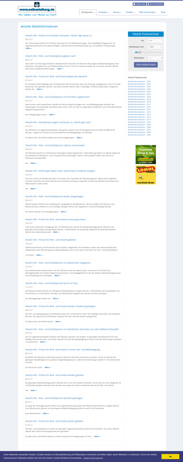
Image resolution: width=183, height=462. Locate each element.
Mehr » (29, 48)
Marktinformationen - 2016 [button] (139, 107)
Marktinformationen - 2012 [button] (139, 117)
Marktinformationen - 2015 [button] (139, 109)
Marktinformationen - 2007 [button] (139, 129)
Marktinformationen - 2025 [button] (139, 84)
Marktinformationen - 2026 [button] (139, 81)
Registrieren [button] (155, 4)
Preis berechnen (146, 65)
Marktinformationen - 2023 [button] (139, 89)
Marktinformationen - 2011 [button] (139, 119)
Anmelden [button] (139, 4)
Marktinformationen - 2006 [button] (139, 132)
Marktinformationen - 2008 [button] (139, 127)
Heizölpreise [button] (87, 12)
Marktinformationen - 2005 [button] (139, 135)
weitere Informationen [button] (93, 458)
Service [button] (117, 12)
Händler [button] (130, 12)
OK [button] (170, 457)
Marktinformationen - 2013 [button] (139, 114)
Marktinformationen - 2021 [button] (139, 94)
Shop (163, 12)
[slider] (149, 52)
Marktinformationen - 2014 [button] (139, 112)
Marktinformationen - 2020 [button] (139, 96)
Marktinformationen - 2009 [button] (139, 124)
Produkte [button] (104, 12)
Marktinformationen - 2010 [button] (139, 122)
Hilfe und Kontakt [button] (147, 12)
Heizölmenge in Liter (136, 47)
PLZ (142, 41)
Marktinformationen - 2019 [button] (139, 99)
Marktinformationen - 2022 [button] (139, 91)
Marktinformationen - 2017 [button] (139, 104)
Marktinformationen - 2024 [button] (139, 86)
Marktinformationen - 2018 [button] (139, 102)
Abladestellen (139, 58)
